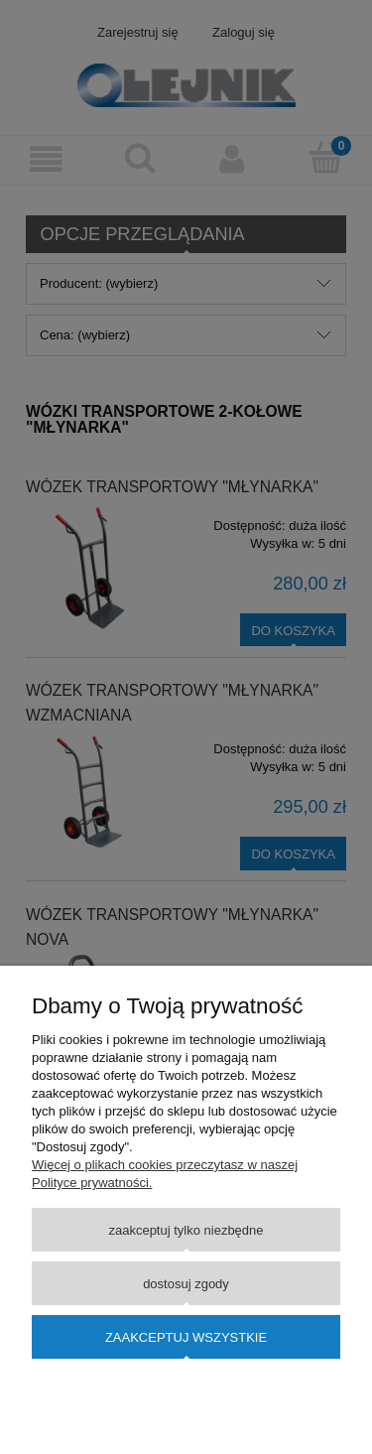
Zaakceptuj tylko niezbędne (185, 1230)
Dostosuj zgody (186, 1283)
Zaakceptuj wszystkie (186, 1337)
